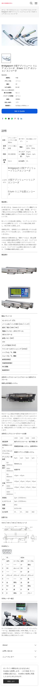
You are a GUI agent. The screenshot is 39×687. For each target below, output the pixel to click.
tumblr (18, 119)
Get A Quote (19, 111)
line (6, 119)
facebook (3, 119)
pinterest (15, 119)
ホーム (3, 10)
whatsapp (12, 119)
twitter (9, 119)
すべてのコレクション (13, 10)
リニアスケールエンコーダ (28, 10)
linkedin (21, 119)
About (4, 645)
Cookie (6, 671)
